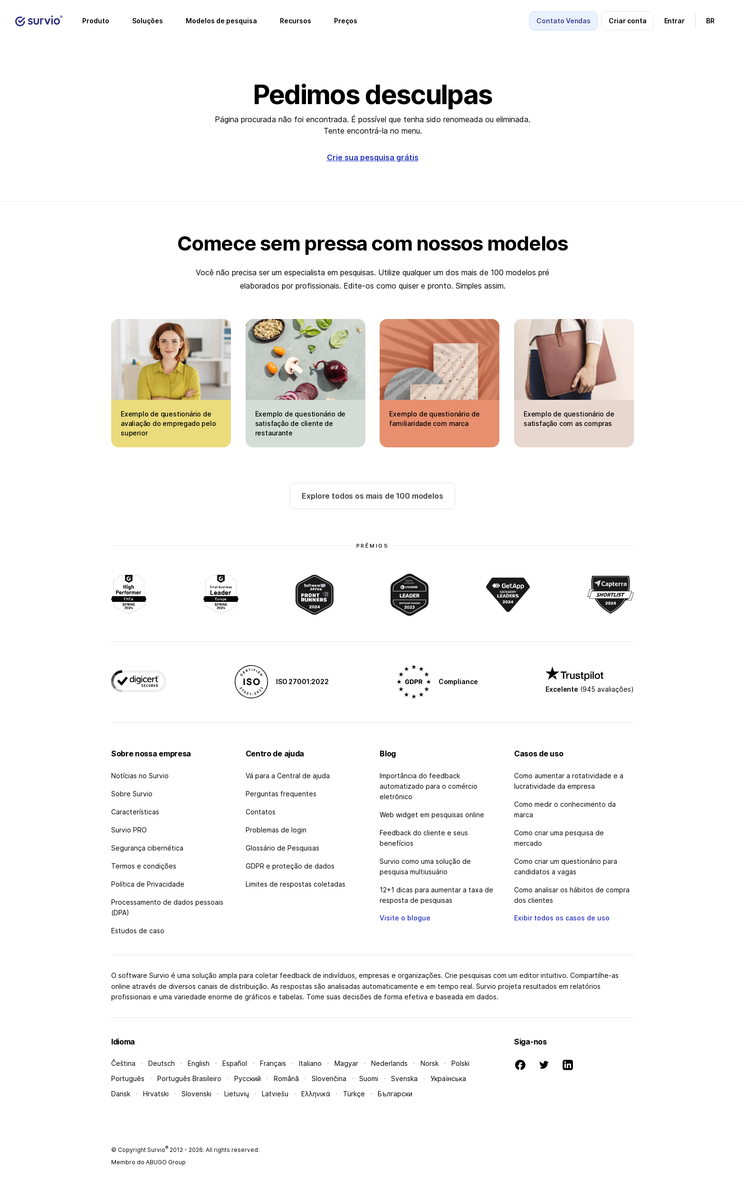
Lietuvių (236, 1094)
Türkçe (354, 1094)
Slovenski (196, 1094)
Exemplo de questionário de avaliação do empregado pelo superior (168, 423)
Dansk (120, 1094)
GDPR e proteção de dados (290, 866)
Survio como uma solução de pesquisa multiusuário (425, 866)
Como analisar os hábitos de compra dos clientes (572, 895)
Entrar (674, 21)
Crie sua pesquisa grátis (373, 157)
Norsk (429, 1063)
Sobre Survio (132, 794)
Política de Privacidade (147, 884)
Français (273, 1063)
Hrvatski (156, 1094)
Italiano (310, 1063)
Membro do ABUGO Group (148, 1162)
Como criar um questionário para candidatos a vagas (565, 866)
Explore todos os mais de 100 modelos (372, 496)
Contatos (261, 812)
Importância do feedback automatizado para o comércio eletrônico (429, 786)
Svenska (404, 1078)
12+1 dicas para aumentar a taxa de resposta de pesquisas (436, 895)
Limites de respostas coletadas (295, 884)
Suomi (368, 1078)
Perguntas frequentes (281, 794)
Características (135, 812)
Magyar (346, 1063)
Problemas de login (276, 830)
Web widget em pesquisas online (432, 815)
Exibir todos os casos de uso (562, 918)
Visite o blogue (405, 918)
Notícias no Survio (140, 776)
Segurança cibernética (147, 848)
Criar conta (627, 21)
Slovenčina (329, 1078)
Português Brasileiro (189, 1078)
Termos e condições (143, 866)
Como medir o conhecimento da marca (565, 809)
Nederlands (389, 1063)
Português (127, 1078)
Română (286, 1078)
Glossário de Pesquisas (282, 848)
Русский (247, 1078)
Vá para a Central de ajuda (288, 776)
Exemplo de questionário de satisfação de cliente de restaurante (300, 423)
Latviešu (275, 1094)
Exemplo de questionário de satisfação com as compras (569, 418)
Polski (460, 1063)
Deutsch (161, 1063)
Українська (448, 1078)
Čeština (123, 1063)
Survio (157, 1149)
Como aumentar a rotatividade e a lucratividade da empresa (568, 781)
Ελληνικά (315, 1094)
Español (234, 1063)
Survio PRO (129, 830)
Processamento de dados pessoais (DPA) (167, 907)
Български (395, 1094)
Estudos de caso (137, 931)
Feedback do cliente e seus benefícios (424, 838)
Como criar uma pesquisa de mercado (559, 838)
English (199, 1063)
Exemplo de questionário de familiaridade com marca (434, 418)
